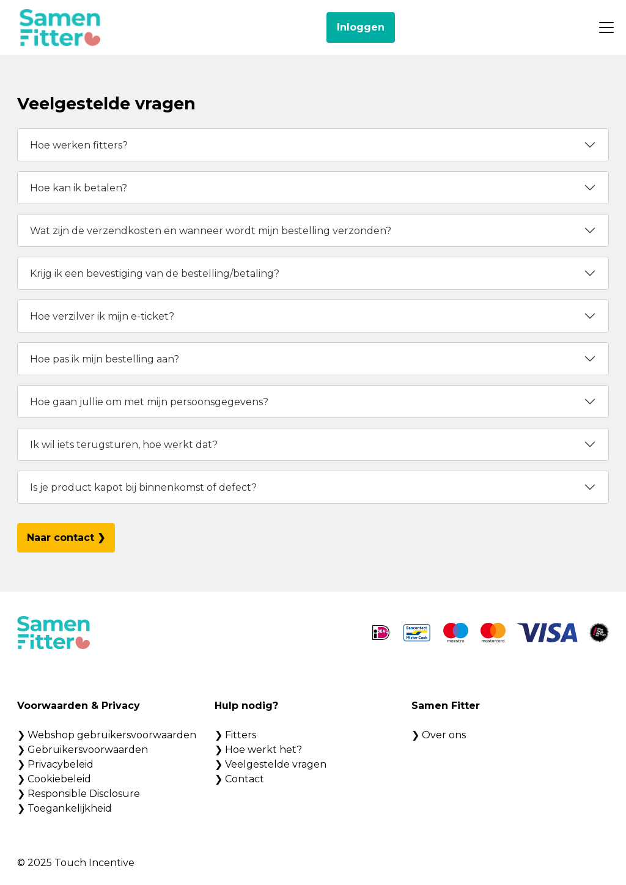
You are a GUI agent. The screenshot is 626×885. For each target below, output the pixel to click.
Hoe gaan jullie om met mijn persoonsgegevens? (149, 402)
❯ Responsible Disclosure (78, 793)
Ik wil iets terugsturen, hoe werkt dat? (124, 444)
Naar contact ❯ (66, 537)
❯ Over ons (438, 735)
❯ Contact (239, 779)
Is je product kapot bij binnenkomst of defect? (143, 487)
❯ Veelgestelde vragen (270, 764)
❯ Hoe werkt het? (258, 749)
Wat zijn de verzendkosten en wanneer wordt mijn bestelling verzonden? (210, 231)
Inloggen (361, 27)
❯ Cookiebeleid (54, 779)
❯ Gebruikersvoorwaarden (82, 749)
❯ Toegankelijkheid (64, 808)
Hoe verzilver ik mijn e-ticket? (102, 316)
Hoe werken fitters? (79, 145)
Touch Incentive (94, 862)
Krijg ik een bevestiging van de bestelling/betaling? (154, 273)
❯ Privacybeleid (55, 764)
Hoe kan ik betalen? (78, 188)
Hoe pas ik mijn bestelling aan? (104, 359)
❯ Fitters (235, 735)
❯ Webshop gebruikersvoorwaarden (106, 735)
